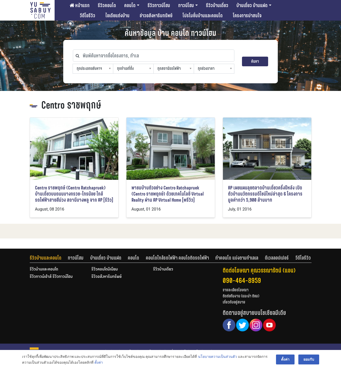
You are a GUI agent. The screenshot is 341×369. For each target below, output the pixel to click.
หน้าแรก (80, 5)
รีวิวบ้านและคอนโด (45, 257)
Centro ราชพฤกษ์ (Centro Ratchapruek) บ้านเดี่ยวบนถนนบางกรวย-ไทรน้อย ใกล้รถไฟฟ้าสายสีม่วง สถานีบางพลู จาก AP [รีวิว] (74, 194)
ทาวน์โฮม (186, 5)
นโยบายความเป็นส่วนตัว (217, 357)
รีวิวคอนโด (107, 5)
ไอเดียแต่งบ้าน (117, 15)
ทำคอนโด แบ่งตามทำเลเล (236, 257)
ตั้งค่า (98, 362)
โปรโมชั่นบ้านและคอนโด (203, 15)
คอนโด (130, 5)
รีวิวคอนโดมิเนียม (104, 269)
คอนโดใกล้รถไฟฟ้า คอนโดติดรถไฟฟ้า (177, 257)
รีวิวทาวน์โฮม (159, 5)
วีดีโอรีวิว (87, 15)
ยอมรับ (308, 359)
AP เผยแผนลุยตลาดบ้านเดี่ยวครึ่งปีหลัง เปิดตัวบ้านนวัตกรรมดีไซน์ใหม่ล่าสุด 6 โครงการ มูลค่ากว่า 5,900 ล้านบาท (265, 194)
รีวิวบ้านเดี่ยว (217, 5)
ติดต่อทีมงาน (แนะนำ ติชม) (241, 296)
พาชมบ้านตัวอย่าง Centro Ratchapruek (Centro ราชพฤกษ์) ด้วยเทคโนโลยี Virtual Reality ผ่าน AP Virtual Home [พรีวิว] (168, 194)
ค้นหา (255, 61)
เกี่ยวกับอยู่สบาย (234, 302)
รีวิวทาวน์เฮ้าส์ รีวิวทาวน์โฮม (51, 277)
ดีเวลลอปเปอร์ (277, 257)
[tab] (49, 258)
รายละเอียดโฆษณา (236, 290)
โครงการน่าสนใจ (247, 15)
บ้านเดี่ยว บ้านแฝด (252, 5)
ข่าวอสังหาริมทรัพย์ (156, 15)
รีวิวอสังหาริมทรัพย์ (106, 277)
